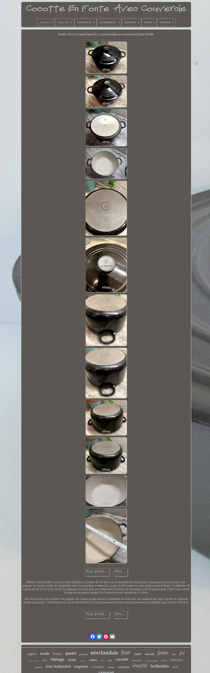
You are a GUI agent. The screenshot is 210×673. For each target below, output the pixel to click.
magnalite (81, 666)
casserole (82, 661)
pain (175, 666)
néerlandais (104, 653)
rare (174, 654)
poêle (110, 660)
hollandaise (98, 666)
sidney (93, 660)
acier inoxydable (152, 661)
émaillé (139, 665)
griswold (83, 654)
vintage (57, 659)
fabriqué (111, 667)
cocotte (122, 659)
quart (70, 653)
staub (72, 660)
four (126, 652)
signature (38, 667)
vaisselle (149, 654)
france (57, 654)
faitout (164, 660)
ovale (44, 653)
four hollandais (58, 666)
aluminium (137, 660)
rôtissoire (176, 660)
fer (182, 653)
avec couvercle (34, 661)
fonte (163, 653)
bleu (44, 660)
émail (137, 654)
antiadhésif (123, 667)
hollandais (160, 666)
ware (103, 660)
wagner (32, 654)
